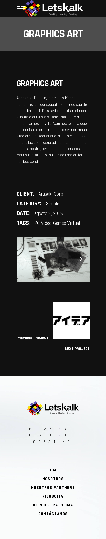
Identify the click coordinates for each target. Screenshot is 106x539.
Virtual (73, 223)
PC (37, 223)
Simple (52, 204)
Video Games (53, 223)
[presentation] (25, 259)
